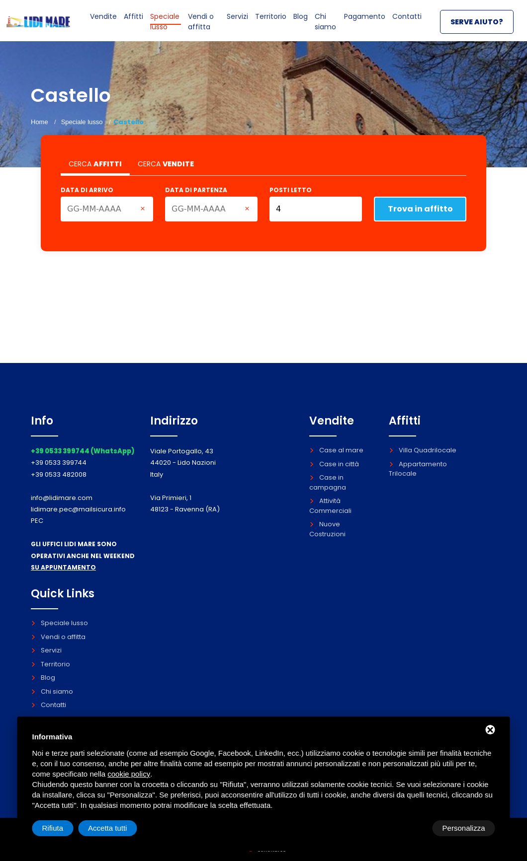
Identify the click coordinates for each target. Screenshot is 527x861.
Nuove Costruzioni (327, 529)
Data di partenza (196, 190)
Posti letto (290, 190)
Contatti (406, 23)
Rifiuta (411, 828)
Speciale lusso (168, 28)
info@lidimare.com (61, 497)
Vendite (105, 23)
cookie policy (128, 774)
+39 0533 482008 (59, 474)
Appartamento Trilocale (418, 469)
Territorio (267, 23)
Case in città (334, 464)
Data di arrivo (87, 190)
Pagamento (363, 23)
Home (39, 122)
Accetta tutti (465, 828)
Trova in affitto (420, 209)
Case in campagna (327, 482)
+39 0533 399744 (59, 462)
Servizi (232, 23)
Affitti (136, 23)
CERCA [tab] (95, 164)
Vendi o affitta (202, 33)
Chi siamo (325, 28)
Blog (299, 23)
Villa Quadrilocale (422, 450)
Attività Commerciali (330, 505)
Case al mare (336, 450)
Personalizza (63, 828)
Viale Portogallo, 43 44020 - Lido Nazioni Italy (183, 462)
